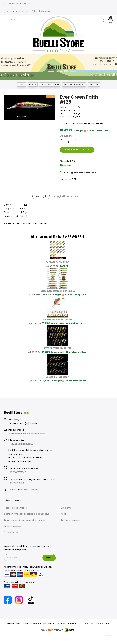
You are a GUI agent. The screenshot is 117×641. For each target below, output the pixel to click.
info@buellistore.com (17, 11)
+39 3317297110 (16, 480)
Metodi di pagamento (15, 505)
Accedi (64, 511)
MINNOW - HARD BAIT (74, 84)
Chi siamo (66, 505)
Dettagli (41, 194)
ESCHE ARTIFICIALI (50, 84)
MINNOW (94, 84)
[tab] (41, 194)
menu (9, 18)
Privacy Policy (11, 529)
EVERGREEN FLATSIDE (57, 259)
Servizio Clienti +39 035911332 (19, 3)
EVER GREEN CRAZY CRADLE (57, 317)
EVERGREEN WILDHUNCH (57, 345)
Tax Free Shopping (70, 517)
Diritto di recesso (13, 523)
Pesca (32, 84)
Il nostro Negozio (41, 11)
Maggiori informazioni (66, 194)
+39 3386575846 (17, 469)
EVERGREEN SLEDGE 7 (57, 374)
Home (21, 84)
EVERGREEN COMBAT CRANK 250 (57, 288)
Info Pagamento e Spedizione (80, 170)
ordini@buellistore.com (20, 441)
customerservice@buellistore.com (26, 431)
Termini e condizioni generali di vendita (24, 517)
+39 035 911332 (32, 487)
